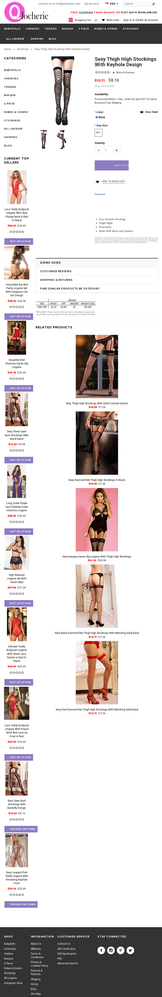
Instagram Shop (13, 983)
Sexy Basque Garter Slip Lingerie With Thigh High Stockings (96, 556)
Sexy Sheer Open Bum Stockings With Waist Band (16, 435)
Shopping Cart (86, 20)
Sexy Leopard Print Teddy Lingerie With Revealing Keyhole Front (16, 878)
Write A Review (125, 72)
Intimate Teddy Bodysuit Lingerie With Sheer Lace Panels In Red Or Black (17, 654)
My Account (92, 3)
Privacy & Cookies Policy (39, 964)
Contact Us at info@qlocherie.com (59, 3)
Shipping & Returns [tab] (56, 279)
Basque (67, 28)
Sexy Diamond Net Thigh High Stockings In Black (97, 480)
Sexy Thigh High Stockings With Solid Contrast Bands (97, 403)
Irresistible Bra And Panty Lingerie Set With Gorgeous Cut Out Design (17, 290)
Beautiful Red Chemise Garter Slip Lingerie (16, 363)
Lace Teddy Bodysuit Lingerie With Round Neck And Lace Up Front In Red (17, 731)
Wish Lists (113, 20)
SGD (110, 3)
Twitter (130, 950)
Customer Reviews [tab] (56, 271)
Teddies (51, 28)
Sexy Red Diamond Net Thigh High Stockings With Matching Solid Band (97, 709)
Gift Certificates (66, 948)
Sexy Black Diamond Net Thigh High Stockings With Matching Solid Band (97, 633)
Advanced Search (67, 963)
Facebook (101, 950)
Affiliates (36, 948)
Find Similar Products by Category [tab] (70, 288)
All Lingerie (15, 39)
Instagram (111, 950)
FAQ (59, 958)
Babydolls (12, 28)
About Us (36, 943)
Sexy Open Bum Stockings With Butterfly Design (16, 804)
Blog (33, 989)
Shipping (35, 979)
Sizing (34, 984)
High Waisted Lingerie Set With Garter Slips (17, 579)
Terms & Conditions (37, 955)
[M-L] (98, 133)
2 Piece (83, 28)
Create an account (146, 20)
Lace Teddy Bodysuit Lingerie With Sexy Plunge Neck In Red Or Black (17, 215)
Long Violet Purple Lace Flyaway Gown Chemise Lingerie (16, 507)
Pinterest (100, 194)
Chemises (32, 28)
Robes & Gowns (105, 28)
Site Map (36, 993)
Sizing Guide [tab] (50, 262)
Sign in (127, 20)
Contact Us (63, 943)
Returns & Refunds (36, 972)
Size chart (151, 112)
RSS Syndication (66, 953)
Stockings (131, 28)
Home (7, 49)
